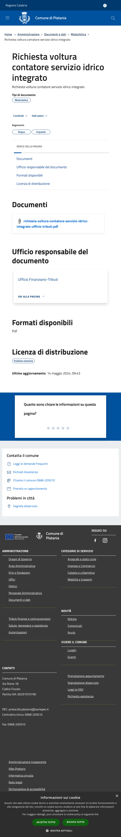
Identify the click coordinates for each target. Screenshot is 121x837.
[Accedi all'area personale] (105, 5)
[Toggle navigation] (7, 17)
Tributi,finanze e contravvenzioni (30, 618)
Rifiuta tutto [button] (76, 822)
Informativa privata (21, 775)
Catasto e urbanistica (81, 572)
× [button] (116, 796)
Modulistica (78, 34)
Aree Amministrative (22, 566)
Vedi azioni (40, 116)
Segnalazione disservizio (83, 682)
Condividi (21, 116)
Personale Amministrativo (25, 593)
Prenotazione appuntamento (86, 676)
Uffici (12, 579)
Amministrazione (28, 34)
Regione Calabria (16, 5)
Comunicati (75, 625)
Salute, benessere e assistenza (28, 625)
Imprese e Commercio (81, 566)
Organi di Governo (20, 559)
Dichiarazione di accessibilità (27, 789)
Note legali (15, 782)
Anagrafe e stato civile (82, 559)
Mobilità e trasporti (80, 579)
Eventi (72, 657)
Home (8, 34)
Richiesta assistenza (81, 696)
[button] (60, 830)
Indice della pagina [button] (29, 146)
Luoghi (72, 650)
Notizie (72, 619)
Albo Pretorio (17, 768)
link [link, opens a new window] (97, 814)
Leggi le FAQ (75, 689)
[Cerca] (113, 18)
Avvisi (71, 632)
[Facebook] (95, 541)
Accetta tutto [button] (46, 822)
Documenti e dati (55, 34)
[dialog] (60, 814)
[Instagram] (105, 541)
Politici (13, 586)
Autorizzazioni (18, 632)
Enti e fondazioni (19, 572)
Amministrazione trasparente (27, 762)
